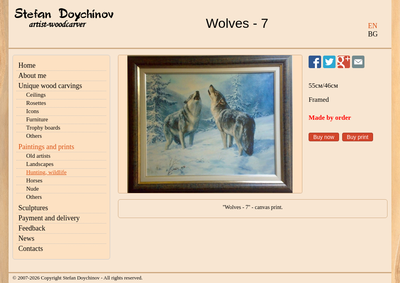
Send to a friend (358, 62)
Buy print (357, 137)
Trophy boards (43, 127)
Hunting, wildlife (46, 172)
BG (373, 34)
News (26, 238)
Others (34, 136)
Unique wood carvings (50, 86)
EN (372, 26)
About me (32, 75)
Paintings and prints (46, 147)
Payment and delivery (49, 218)
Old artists (38, 156)
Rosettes (36, 103)
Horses (34, 180)
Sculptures (33, 208)
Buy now (323, 137)
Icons (32, 111)
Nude (32, 189)
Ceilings (36, 95)
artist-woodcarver (57, 24)
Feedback (31, 228)
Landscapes (40, 164)
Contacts (30, 248)
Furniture (37, 119)
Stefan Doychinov (64, 14)
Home (27, 65)
